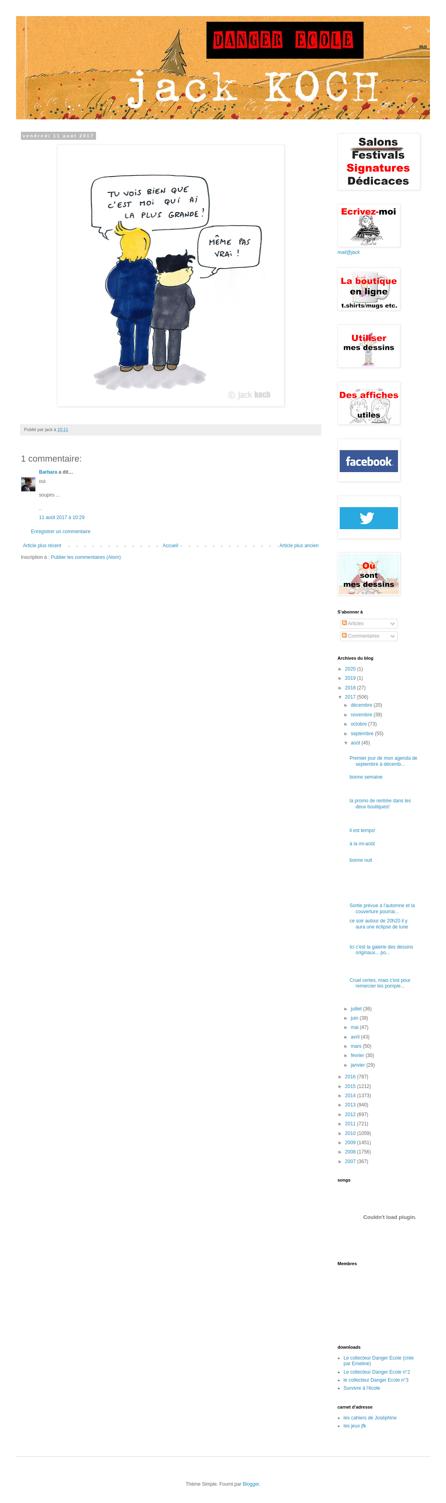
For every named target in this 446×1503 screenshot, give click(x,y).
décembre (362, 705)
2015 (351, 1086)
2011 (351, 1124)
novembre (362, 715)
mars (357, 1046)
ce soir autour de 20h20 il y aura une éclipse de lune (379, 923)
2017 (351, 697)
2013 (351, 1105)
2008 (351, 1152)
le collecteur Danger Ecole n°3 (376, 1380)
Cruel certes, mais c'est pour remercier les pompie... (380, 983)
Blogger (251, 1484)
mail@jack (349, 252)
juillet (357, 1009)
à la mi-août (362, 844)
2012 (351, 1114)
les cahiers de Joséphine (370, 1418)
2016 (351, 1077)
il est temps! (362, 830)
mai (355, 1027)
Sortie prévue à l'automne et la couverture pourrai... (382, 908)
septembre (363, 733)
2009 (351, 1142)
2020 (351, 669)
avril (356, 1037)
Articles (353, 623)
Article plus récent (42, 545)
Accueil (170, 545)
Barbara (48, 472)
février (358, 1055)
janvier (358, 1065)
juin (355, 1018)
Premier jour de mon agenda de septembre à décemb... (383, 761)
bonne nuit (361, 860)
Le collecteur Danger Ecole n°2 (377, 1372)
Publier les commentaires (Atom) (86, 557)
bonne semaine (366, 777)
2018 (351, 688)
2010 (351, 1133)
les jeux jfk (355, 1426)
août (356, 743)
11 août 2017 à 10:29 (61, 517)
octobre (359, 724)
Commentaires (360, 636)
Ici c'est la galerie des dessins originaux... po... (381, 949)
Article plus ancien (299, 545)
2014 (351, 1095)
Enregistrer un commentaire (60, 531)
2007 (351, 1161)
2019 (351, 678)
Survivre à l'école (362, 1388)
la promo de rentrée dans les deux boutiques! (380, 803)
